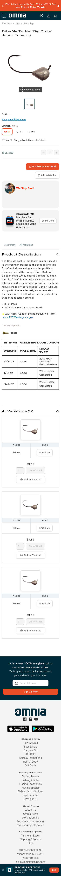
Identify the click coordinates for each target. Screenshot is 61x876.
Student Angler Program (30, 822)
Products (7, 20)
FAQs (30, 840)
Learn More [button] (48, 218)
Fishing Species (31, 785)
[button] (30, 252)
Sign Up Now (30, 689)
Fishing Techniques (30, 781)
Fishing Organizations (30, 788)
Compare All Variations (14, 117)
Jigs (17, 20)
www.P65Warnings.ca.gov (18, 314)
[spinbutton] (20, 468)
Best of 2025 (30, 759)
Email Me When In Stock (42, 164)
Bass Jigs (28, 20)
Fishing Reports (31, 773)
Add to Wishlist (47, 172)
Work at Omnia (30, 815)
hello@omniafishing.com (30, 859)
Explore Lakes (30, 792)
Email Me (44, 450)
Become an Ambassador (30, 818)
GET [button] (54, 870)
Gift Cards (30, 762)
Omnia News (30, 811)
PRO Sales (30, 751)
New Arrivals (30, 740)
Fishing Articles (30, 777)
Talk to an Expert (30, 833)
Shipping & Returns (30, 836)
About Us (30, 807)
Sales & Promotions (30, 755)
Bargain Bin (30, 747)
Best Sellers (30, 744)
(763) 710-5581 (30, 855)
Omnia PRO (30, 796)
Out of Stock (35, 468)
